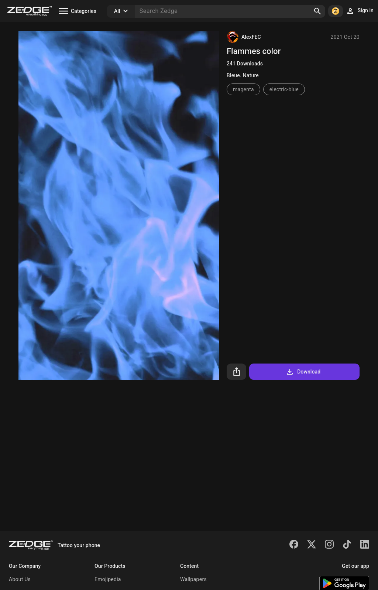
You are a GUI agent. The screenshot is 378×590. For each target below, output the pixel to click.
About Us (20, 579)
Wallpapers (193, 579)
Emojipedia (107, 579)
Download (302, 371)
